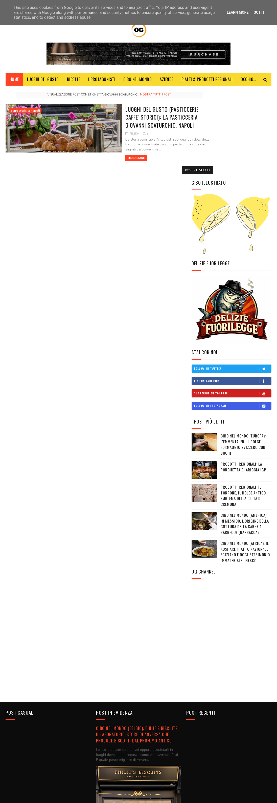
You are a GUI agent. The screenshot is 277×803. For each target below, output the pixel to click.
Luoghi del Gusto (43, 81)
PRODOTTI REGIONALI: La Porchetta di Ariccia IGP (243, 378)
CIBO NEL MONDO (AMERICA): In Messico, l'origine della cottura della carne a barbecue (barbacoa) (245, 435)
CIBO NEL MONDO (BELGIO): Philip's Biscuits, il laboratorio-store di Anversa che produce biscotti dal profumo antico (137, 644)
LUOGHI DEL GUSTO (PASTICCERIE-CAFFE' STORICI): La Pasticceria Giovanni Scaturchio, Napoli (125, 118)
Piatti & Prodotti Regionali (207, 81)
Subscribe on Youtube (232, 305)
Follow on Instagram (232, 318)
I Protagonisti (101, 81)
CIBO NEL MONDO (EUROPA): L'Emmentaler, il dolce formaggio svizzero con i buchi (244, 356)
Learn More (237, 12)
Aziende (166, 81)
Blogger (116, 796)
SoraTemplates (79, 796)
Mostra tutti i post (140, 96)
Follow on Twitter (232, 280)
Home (14, 81)
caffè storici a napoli (25, 112)
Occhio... (248, 81)
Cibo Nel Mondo (137, 81)
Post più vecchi (167, 167)
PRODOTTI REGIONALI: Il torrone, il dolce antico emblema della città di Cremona (243, 407)
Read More (89, 155)
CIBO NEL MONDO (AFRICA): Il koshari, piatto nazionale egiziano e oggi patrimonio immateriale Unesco (245, 463)
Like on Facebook (232, 293)
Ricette (73, 81)
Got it (258, 12)
